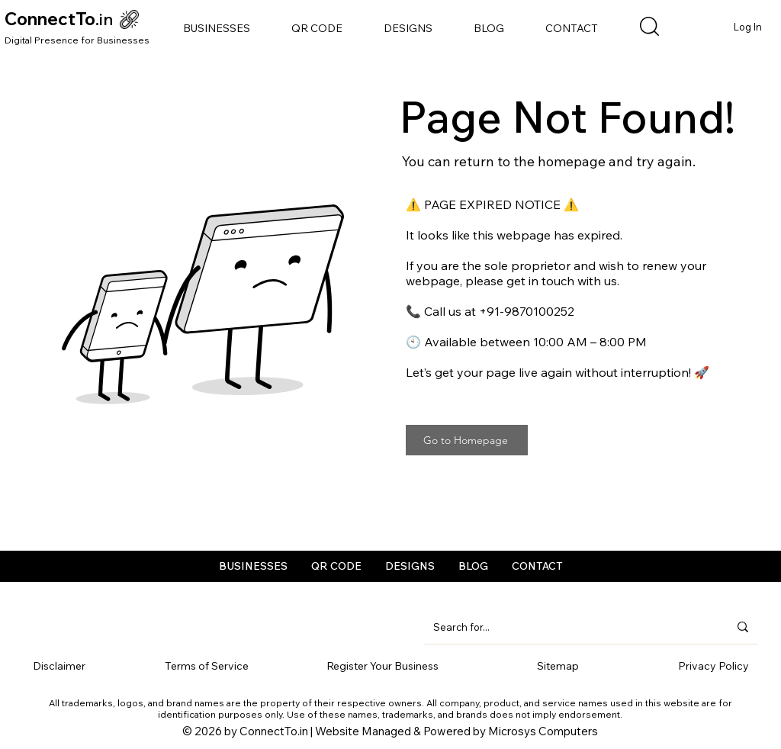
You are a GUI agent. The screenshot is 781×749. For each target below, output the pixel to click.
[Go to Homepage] (467, 440)
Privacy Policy (713, 666)
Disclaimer (59, 666)
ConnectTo (50, 19)
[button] (216, 28)
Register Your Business (382, 666)
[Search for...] (569, 627)
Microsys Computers (543, 731)
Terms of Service (207, 666)
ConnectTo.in (273, 731)
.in (104, 19)
